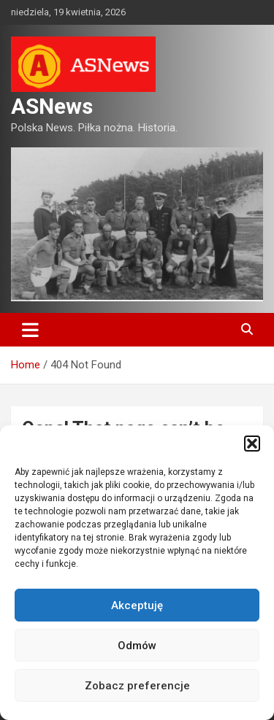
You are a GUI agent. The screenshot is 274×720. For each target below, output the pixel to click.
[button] (252, 443)
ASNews (52, 106)
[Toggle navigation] (30, 330)
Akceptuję (137, 605)
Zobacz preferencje (137, 685)
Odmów (137, 645)
